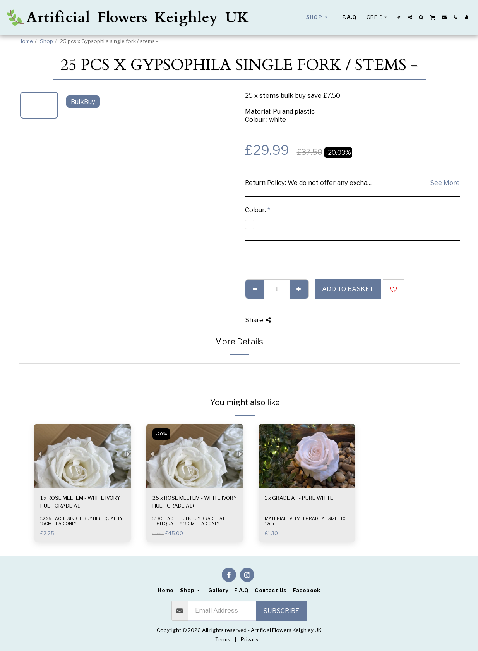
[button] (399, 17)
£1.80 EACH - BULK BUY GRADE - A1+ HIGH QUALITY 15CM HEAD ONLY (189, 521)
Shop (46, 41)
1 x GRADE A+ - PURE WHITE (299, 498)
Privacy (250, 639)
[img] (82, 456)
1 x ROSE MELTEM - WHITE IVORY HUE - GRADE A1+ (80, 502)
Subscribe (281, 611)
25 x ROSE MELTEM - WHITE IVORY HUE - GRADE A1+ (194, 502)
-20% (161, 434)
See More (445, 182)
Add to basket (347, 289)
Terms (222, 639)
